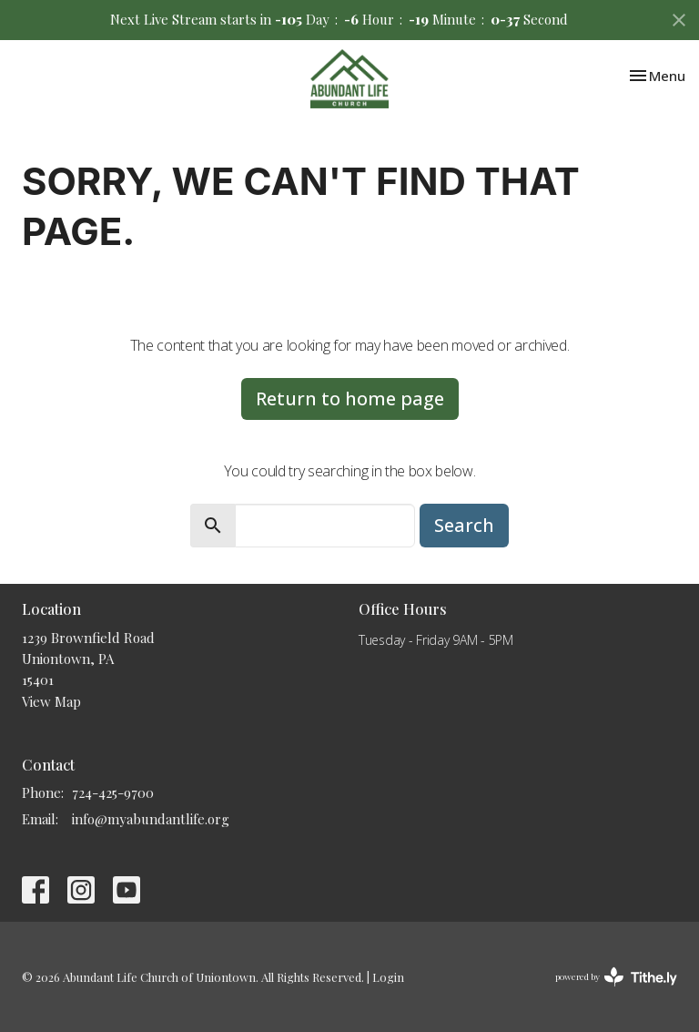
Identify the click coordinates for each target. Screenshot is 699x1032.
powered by (616, 977)
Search (464, 525)
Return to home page (350, 398)
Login (388, 977)
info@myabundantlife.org (150, 819)
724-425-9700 (113, 792)
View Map (51, 701)
